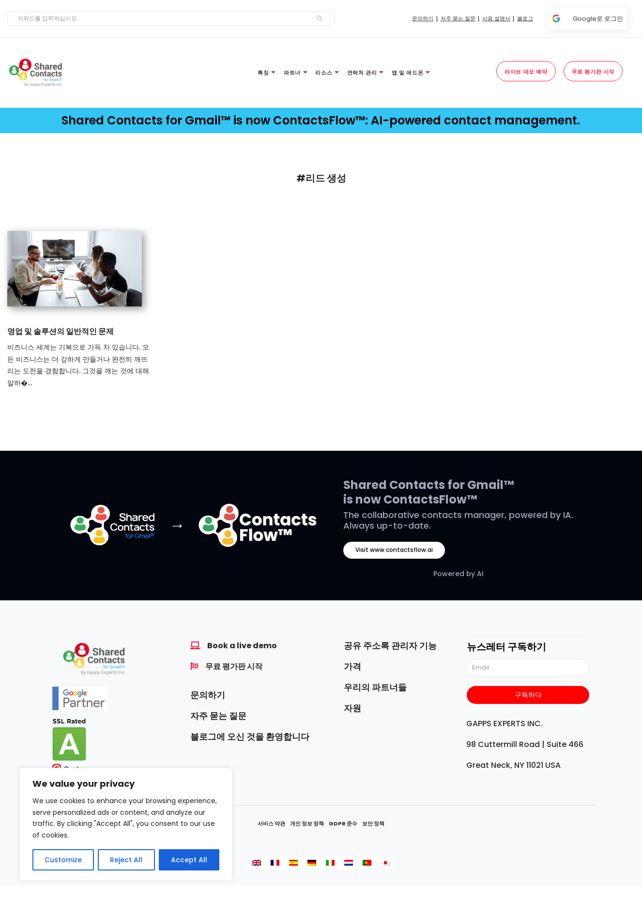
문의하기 (207, 695)
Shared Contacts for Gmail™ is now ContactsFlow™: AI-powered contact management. (320, 120)
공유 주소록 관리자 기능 (390, 646)
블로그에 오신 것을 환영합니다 (249, 737)
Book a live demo (242, 645)
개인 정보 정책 (307, 823)
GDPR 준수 (343, 823)
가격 (352, 666)
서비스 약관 (271, 823)
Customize (63, 860)
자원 (352, 708)
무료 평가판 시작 (233, 666)
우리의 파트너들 (375, 687)
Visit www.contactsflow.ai (394, 550)
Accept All (189, 860)
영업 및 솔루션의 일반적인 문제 (60, 331)
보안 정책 (373, 823)
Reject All (126, 860)
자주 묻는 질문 (218, 716)
